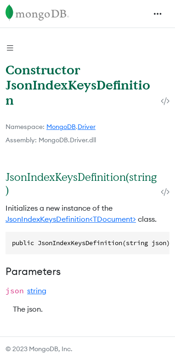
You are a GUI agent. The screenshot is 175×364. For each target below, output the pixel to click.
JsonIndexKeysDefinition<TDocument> (71, 219)
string (36, 290)
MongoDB (61, 127)
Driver (87, 127)
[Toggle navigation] (157, 13)
